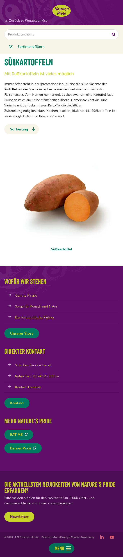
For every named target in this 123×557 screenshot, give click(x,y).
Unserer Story (21, 333)
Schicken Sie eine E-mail (33, 365)
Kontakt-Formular (28, 387)
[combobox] (61, 34)
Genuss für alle (26, 295)
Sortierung (19, 129)
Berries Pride (20, 448)
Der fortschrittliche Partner (34, 317)
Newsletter (19, 517)
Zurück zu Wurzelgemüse (28, 21)
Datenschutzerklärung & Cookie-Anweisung (67, 537)
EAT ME (16, 434)
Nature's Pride (61, 11)
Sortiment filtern (27, 46)
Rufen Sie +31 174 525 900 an (37, 376)
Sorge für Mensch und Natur (36, 306)
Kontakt (17, 403)
